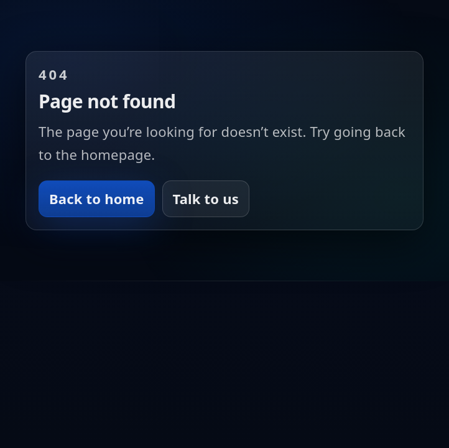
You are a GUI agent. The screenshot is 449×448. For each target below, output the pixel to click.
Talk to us (206, 198)
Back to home (96, 198)
